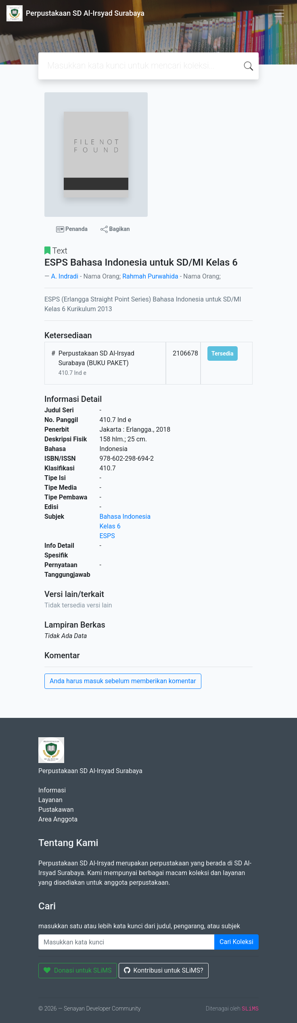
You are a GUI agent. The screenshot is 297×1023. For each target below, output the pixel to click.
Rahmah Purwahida (150, 276)
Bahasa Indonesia (125, 516)
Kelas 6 (110, 526)
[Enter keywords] (126, 942)
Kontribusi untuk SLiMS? (163, 970)
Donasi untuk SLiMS (78, 970)
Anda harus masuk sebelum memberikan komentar (123, 681)
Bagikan (115, 229)
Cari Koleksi (236, 942)
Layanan (50, 800)
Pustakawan (55, 809)
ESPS (107, 536)
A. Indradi (64, 276)
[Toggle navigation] (279, 13)
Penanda (72, 229)
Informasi (52, 790)
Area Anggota (57, 819)
